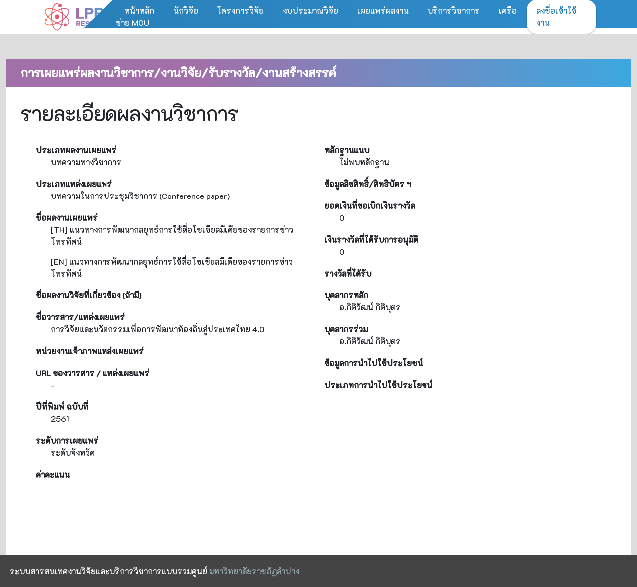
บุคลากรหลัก (346, 295)
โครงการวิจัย (240, 10)
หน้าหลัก (139, 10)
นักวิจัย (185, 10)
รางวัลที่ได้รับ (347, 273)
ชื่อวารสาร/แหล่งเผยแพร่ (80, 317)
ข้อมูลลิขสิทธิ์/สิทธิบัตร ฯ (367, 184)
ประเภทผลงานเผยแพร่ (76, 150)
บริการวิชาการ (453, 10)
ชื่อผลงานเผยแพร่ (67, 217)
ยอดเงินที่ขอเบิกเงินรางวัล (369, 205)
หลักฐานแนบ (346, 150)
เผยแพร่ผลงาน (383, 10)
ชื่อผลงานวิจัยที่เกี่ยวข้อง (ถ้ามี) (88, 295)
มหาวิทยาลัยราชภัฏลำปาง (254, 571)
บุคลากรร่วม (346, 329)
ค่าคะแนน (53, 474)
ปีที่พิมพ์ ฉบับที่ (62, 406)
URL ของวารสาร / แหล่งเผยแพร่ (92, 373)
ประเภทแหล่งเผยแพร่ (74, 184)
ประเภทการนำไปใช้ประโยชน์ (378, 385)
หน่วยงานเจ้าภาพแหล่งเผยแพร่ (90, 351)
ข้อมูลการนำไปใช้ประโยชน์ (373, 363)
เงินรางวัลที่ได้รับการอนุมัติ (371, 239)
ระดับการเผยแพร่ (67, 440)
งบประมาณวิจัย (310, 10)
